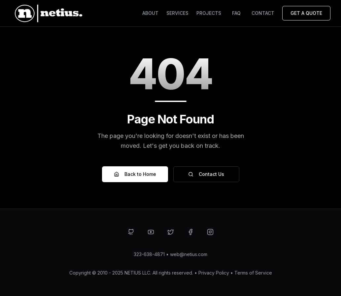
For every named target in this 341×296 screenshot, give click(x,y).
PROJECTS (208, 13)
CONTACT (263, 13)
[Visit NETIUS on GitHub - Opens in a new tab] (131, 232)
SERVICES (177, 13)
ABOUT (150, 13)
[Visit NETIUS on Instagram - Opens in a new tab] (210, 232)
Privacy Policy (213, 273)
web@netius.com (188, 254)
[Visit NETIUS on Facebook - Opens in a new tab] (190, 232)
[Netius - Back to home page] (48, 13)
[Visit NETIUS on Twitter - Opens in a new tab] (170, 232)
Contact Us (206, 174)
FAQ (236, 13)
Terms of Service (253, 273)
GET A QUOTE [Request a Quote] (306, 13)
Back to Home (135, 174)
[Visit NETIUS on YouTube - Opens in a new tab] (151, 232)
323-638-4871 (149, 254)
